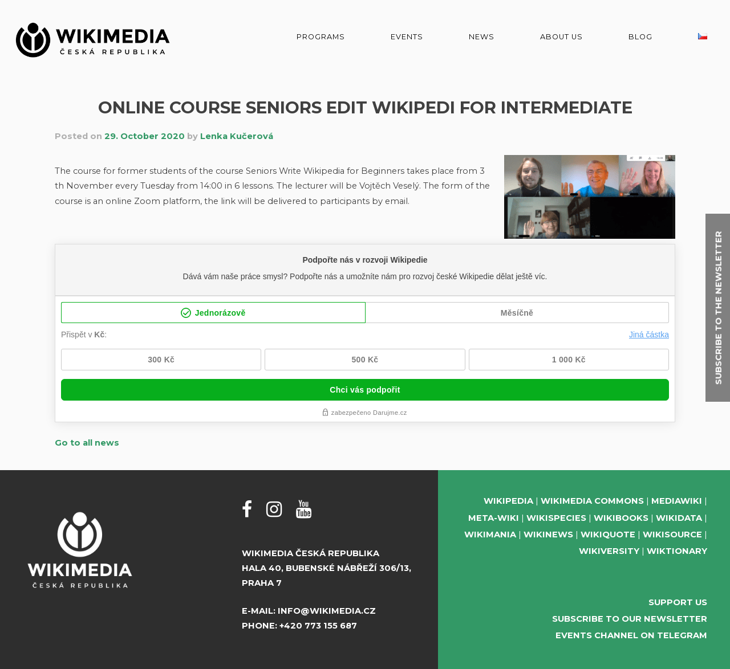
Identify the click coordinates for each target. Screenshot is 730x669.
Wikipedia (508, 501)
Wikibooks (621, 518)
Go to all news (87, 443)
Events (407, 36)
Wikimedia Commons (592, 501)
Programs (321, 36)
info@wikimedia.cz (327, 611)
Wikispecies (556, 518)
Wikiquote (608, 534)
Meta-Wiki (493, 518)
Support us (677, 602)
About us (561, 36)
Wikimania (490, 534)
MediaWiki (676, 501)
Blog (640, 36)
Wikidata (679, 518)
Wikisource (672, 534)
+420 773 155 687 (318, 626)
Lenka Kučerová (236, 136)
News (481, 36)
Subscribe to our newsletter (629, 619)
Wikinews (548, 534)
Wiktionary (677, 551)
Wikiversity (609, 551)
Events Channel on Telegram (631, 635)
